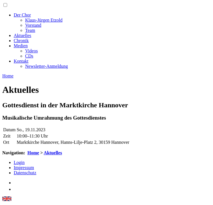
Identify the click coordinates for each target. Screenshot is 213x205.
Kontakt (21, 61)
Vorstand (33, 25)
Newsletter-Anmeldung (46, 66)
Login (19, 162)
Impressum (24, 167)
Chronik (21, 40)
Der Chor (22, 15)
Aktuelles (22, 35)
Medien (21, 45)
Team (30, 30)
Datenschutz (25, 172)
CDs (29, 56)
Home (33, 152)
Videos (31, 50)
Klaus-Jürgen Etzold (44, 20)
